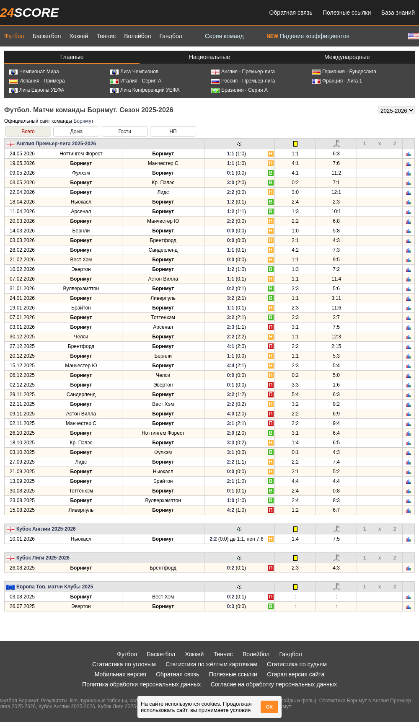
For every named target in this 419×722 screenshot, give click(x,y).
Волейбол (137, 36)
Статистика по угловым (124, 664)
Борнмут (83, 121)
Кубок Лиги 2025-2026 (43, 558)
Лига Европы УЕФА (36, 90)
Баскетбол (47, 36)
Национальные (209, 57)
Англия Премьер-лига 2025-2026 (56, 144)
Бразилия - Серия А (239, 90)
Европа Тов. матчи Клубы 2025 (54, 587)
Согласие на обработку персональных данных (274, 684)
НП (172, 131)
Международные (347, 57)
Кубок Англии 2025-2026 (46, 529)
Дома (76, 131)
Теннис (106, 36)
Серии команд (224, 36)
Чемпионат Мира (34, 72)
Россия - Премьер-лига (243, 81)
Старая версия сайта (295, 674)
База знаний (398, 12)
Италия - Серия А (135, 81)
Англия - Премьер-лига (243, 72)
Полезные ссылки (347, 12)
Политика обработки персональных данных (141, 684)
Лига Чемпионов (134, 72)
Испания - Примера (37, 81)
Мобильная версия (120, 674)
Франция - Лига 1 (337, 81)
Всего (27, 131)
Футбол (14, 36)
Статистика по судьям (297, 664)
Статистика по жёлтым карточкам (211, 664)
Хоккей (78, 36)
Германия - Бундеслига (344, 72)
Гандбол (170, 36)
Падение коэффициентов (307, 36)
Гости (124, 131)
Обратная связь (290, 12)
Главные (72, 57)
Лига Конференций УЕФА (145, 90)
